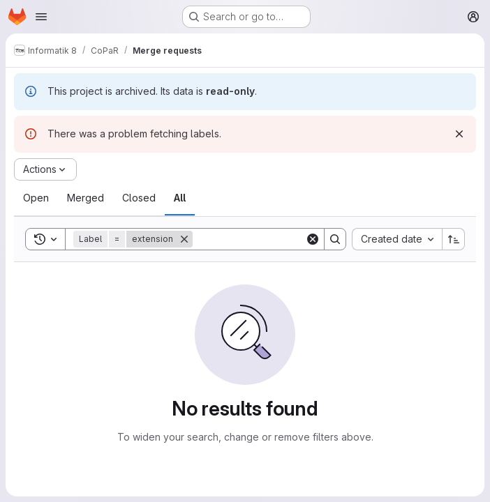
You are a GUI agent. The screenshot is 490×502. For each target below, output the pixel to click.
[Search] (279, 239)
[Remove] (184, 239)
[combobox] (397, 239)
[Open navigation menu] (41, 17)
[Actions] (45, 169)
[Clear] (312, 239)
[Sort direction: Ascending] (454, 239)
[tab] (36, 198)
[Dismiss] (459, 134)
